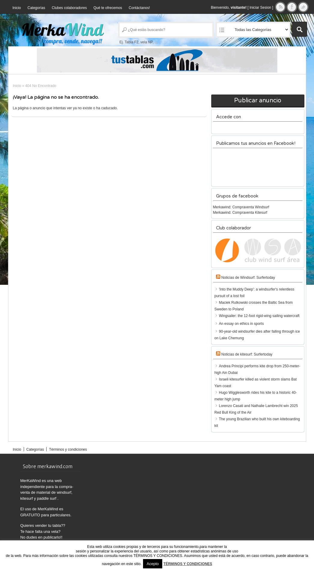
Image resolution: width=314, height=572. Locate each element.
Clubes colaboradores (69, 8)
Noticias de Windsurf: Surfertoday (248, 277)
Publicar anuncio (257, 100)
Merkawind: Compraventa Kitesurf (240, 212)
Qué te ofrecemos (107, 8)
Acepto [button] (153, 563)
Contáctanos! (139, 8)
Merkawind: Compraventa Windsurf (241, 207)
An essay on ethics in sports (241, 324)
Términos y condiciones (68, 449)
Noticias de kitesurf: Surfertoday (247, 354)
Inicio (17, 8)
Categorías (36, 8)
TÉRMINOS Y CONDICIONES (187, 564)
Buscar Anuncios (299, 29)
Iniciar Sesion (260, 7)
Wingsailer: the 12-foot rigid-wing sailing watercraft (259, 316)
